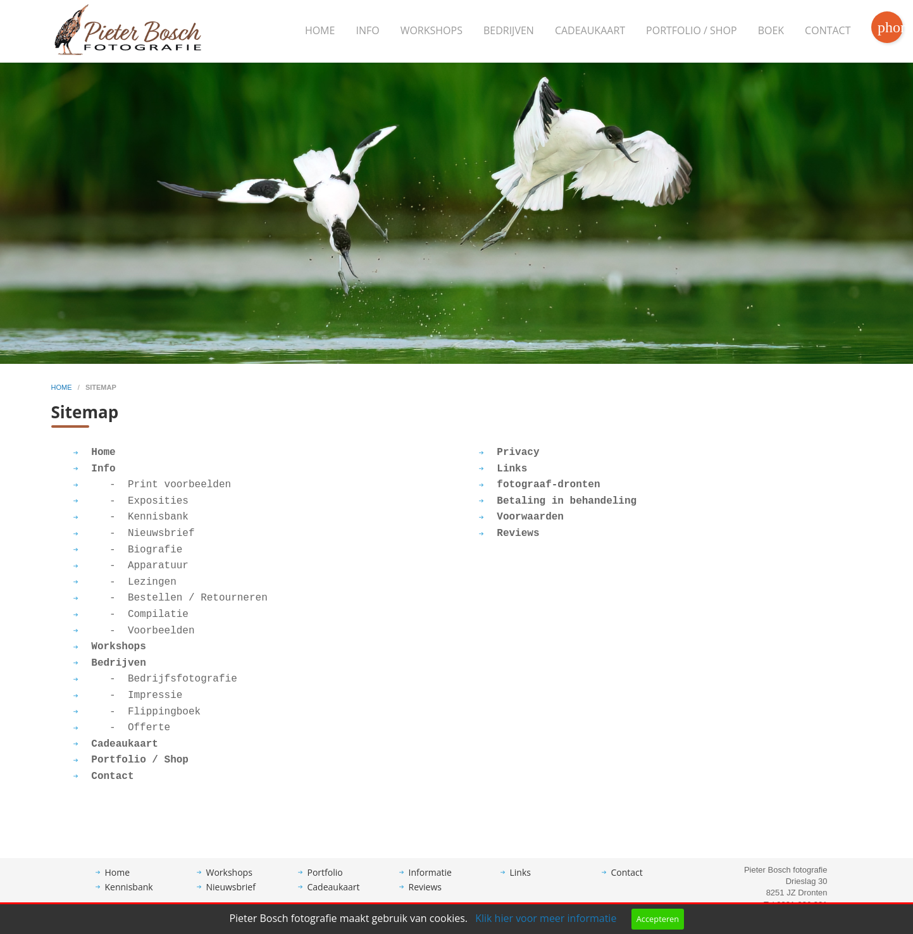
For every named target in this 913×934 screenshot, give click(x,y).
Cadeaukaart (590, 30)
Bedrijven (508, 30)
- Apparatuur (131, 566)
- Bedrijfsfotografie (155, 679)
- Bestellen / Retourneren (170, 598)
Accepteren (658, 919)
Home (320, 30)
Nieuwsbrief (231, 887)
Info (367, 30)
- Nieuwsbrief (134, 533)
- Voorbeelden (134, 631)
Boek (771, 30)
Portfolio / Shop (691, 30)
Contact (827, 30)
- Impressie (128, 695)
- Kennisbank (131, 517)
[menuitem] (320, 31)
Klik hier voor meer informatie (545, 918)
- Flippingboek (137, 712)
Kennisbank (129, 887)
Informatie (430, 872)
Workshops (432, 30)
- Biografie (128, 550)
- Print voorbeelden (152, 485)
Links (520, 872)
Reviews (425, 887)
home (62, 387)
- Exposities (131, 501)
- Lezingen (125, 582)
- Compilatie (131, 614)
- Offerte (122, 728)
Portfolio (325, 872)
